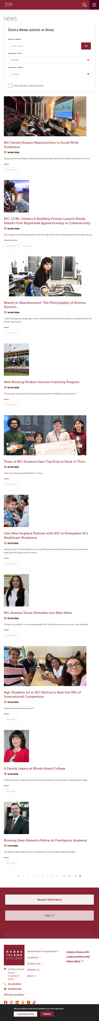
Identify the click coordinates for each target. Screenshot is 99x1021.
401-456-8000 (14, 984)
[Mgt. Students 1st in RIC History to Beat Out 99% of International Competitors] (49, 666)
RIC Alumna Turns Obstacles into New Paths (38, 613)
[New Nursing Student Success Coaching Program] (49, 359)
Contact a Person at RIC (77, 951)
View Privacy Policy (25, 1014)
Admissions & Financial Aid (42, 951)
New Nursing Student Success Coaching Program (41, 382)
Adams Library (73, 961)
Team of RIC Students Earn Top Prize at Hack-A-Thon (44, 461)
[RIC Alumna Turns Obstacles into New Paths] (49, 590)
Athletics (32, 969)
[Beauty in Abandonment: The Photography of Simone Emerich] (49, 276)
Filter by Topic (15, 67)
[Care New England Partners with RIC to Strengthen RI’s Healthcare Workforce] (49, 511)
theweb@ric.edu (15, 988)
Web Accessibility (14, 994)
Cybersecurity (27, 246)
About (30, 976)
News (6, 164)
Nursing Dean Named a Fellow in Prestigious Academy (45, 840)
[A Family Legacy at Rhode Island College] (49, 746)
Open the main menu (94, 5)
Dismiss (47, 1013)
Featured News (11, 169)
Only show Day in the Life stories (28, 85)
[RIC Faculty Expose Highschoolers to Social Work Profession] (49, 116)
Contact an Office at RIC (78, 956)
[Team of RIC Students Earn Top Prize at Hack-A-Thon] (49, 435)
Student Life (33, 963)
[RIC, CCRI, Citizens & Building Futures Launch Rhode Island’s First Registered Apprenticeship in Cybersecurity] (49, 196)
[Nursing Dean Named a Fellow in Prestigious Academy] (49, 818)
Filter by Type (15, 53)
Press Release (10, 240)
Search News (14, 39)
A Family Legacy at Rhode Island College (34, 768)
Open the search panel (84, 5)
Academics (33, 957)
